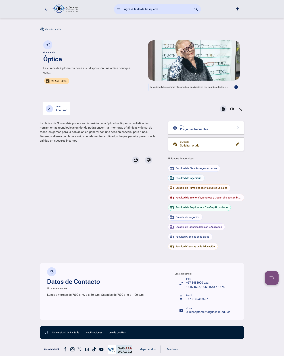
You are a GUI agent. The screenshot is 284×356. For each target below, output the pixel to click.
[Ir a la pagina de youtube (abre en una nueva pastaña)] (101, 349)
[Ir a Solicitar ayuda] (206, 144)
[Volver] (46, 9)
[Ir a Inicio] (7, 8)
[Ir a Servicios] (7, 33)
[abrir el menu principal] (118, 9)
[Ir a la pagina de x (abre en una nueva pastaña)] (79, 349)
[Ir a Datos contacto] (7, 57)
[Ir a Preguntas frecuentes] (206, 127)
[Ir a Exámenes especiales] (7, 45)
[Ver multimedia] (231, 108)
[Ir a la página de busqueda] (196, 9)
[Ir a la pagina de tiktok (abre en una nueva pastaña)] (94, 349)
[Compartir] (240, 108)
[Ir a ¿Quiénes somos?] (7, 20)
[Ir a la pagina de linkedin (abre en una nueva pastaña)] (87, 349)
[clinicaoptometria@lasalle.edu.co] (205, 310)
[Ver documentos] (223, 108)
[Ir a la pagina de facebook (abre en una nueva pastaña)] (65, 349)
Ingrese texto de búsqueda (141, 9)
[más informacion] (236, 87)
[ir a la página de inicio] (65, 9)
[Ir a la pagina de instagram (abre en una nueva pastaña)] (72, 349)
